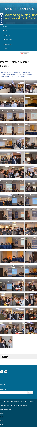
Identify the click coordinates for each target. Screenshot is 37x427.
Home (5, 26)
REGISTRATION (17, 45)
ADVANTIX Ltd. (17, 401)
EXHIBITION (17, 36)
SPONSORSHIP (17, 40)
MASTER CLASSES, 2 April (16, 76)
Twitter (1, 372)
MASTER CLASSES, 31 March (10, 72)
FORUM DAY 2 (5, 74)
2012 (1, 417)
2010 (1, 425)
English (24, 53)
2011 (1, 421)
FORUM (17, 31)
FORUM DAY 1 (27, 72)
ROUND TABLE (22, 74)
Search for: (3, 389)
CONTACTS (6, 48)
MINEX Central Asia (5, 409)
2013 (1, 413)
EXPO (13, 74)
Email (5, 372)
